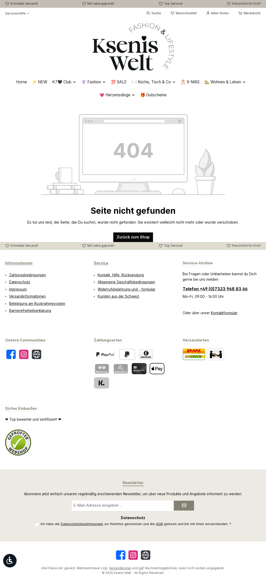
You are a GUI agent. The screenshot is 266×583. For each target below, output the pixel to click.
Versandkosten (120, 568)
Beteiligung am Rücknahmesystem (37, 303)
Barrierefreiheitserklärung (30, 311)
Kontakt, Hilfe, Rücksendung (121, 275)
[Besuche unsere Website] (36, 354)
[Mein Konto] (217, 13)
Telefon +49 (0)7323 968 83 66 (215, 288)
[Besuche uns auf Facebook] (11, 354)
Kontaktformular (224, 313)
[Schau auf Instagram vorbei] (24, 354)
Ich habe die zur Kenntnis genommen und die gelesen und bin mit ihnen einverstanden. (136, 524)
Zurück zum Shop (133, 237)
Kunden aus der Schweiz (118, 296)
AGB (159, 524)
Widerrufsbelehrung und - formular (126, 289)
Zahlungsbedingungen (27, 275)
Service (101, 263)
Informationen (18, 263)
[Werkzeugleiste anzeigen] (10, 560)
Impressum (18, 289)
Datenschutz (19, 282)
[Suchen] (153, 13)
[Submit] (184, 505)
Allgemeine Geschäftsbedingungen (126, 282)
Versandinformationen (27, 296)
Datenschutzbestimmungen (82, 524)
